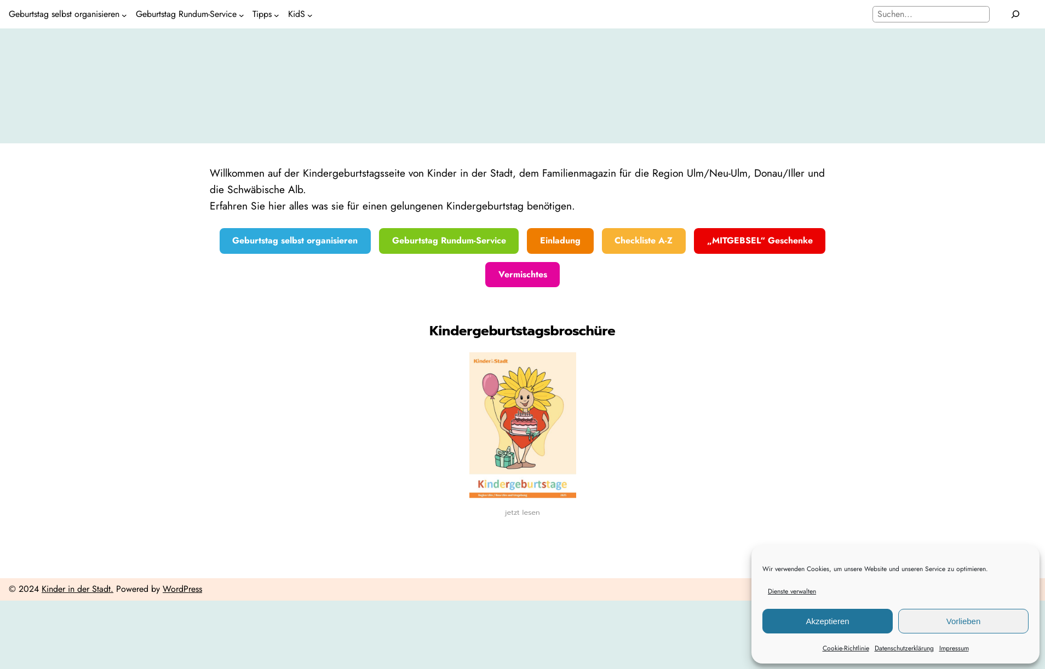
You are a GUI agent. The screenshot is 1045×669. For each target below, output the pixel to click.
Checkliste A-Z (644, 240)
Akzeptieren (827, 621)
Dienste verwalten (792, 591)
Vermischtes (522, 274)
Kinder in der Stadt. (77, 589)
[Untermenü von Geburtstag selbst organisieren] (124, 14)
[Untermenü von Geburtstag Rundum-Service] (241, 14)
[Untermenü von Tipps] (276, 14)
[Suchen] (1015, 14)
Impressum (954, 648)
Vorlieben (963, 621)
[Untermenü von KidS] (310, 14)
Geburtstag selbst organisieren (295, 240)
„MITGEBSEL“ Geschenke (760, 240)
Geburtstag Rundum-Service (449, 240)
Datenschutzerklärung (904, 648)
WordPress (182, 589)
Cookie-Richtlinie (846, 648)
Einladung (560, 240)
